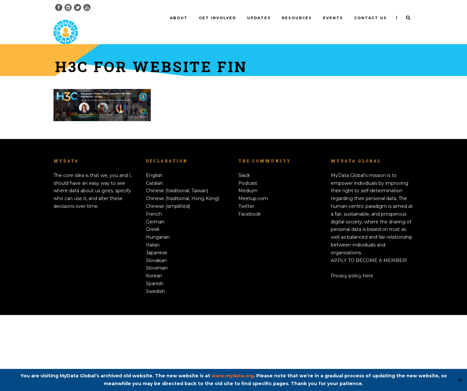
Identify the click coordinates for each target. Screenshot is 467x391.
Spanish (154, 359)
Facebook (249, 290)
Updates (259, 18)
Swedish (155, 367)
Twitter (246, 282)
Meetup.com (253, 274)
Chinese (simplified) (168, 282)
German (155, 298)
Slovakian (156, 336)
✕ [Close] (460, 380)
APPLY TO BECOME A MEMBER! (369, 336)
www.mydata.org (232, 376)
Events (333, 18)
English (154, 251)
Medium (247, 267)
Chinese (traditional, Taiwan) (177, 267)
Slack (244, 251)
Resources (297, 18)
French (154, 290)
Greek (153, 305)
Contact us (370, 18)
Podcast (247, 259)
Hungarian (158, 313)
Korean (154, 352)
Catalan (154, 259)
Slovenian (157, 344)
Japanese (156, 329)
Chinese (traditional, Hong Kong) (182, 274)
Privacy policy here (352, 352)
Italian (153, 321)
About (179, 18)
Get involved (217, 18)
